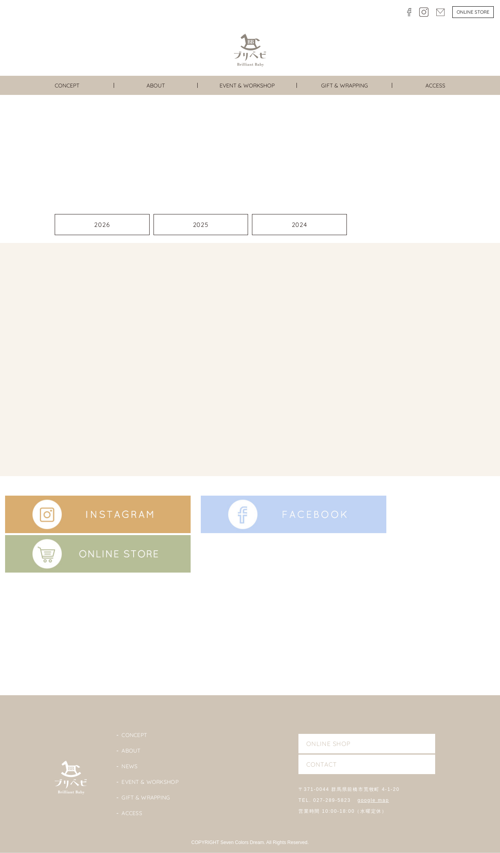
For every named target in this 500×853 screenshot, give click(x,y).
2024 (299, 224)
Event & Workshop (149, 781)
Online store (473, 12)
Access (131, 813)
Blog (250, 641)
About (130, 750)
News (129, 766)
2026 (102, 224)
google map (373, 800)
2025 (201, 224)
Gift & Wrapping (145, 797)
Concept (134, 735)
